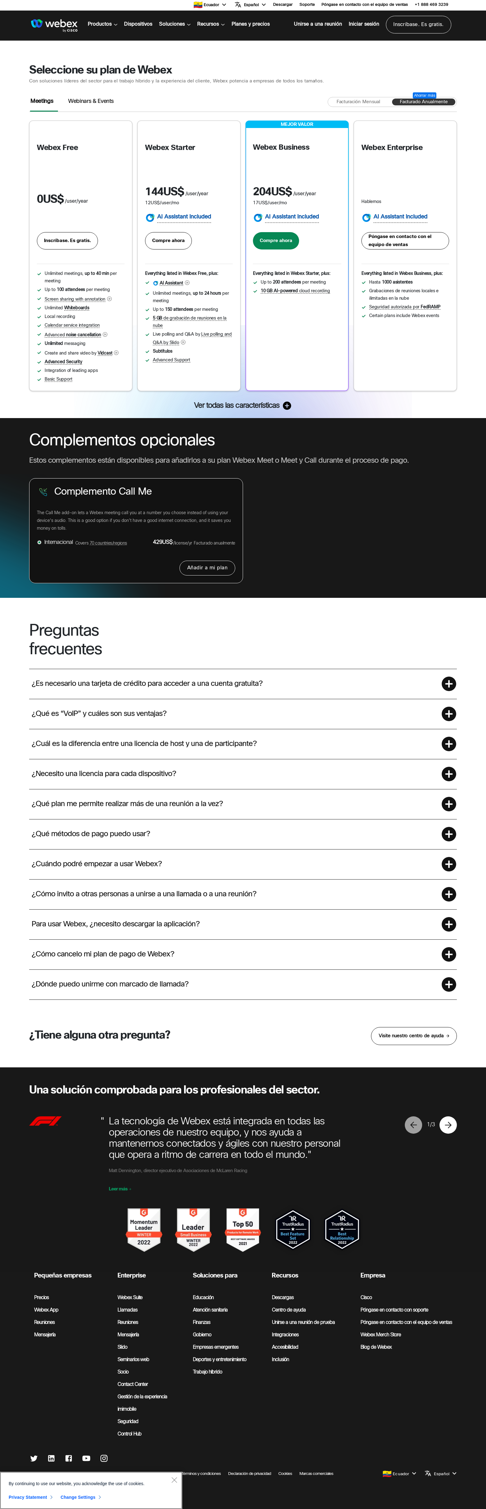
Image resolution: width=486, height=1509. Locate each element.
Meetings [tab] (41, 101)
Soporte (307, 5)
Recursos (211, 24)
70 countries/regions (108, 543)
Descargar (283, 5)
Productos (102, 24)
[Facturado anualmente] (423, 102)
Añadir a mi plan (207, 568)
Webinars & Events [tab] (91, 101)
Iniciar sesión (364, 24)
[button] (215, 4)
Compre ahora (168, 241)
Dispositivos (138, 24)
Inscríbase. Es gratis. (418, 24)
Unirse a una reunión (318, 24)
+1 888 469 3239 (431, 5)
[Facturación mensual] (358, 102)
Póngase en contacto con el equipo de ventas (364, 5)
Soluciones (175, 24)
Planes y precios (251, 24)
